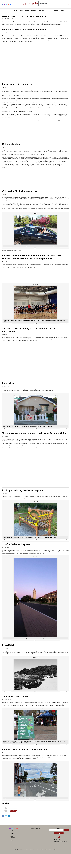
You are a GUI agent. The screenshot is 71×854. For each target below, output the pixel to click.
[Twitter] (6, 4)
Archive (59, 833)
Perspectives (12, 837)
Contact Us (12, 841)
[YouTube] (8, 4)
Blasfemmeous (49, 38)
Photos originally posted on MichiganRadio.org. (11, 250)
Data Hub (12, 831)
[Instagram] (4, 4)
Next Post (66, 820)
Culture (12, 834)
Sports (12, 833)
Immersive (12, 836)
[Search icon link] (68, 4)
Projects (12, 839)
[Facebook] (2, 4)
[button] (10, 10)
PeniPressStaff (13, 808)
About (12, 840)
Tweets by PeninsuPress (35, 828)
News (12, 830)
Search (58, 828)
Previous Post (5, 820)
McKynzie (53, 39)
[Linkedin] (9, 816)
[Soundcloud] (10, 4)
